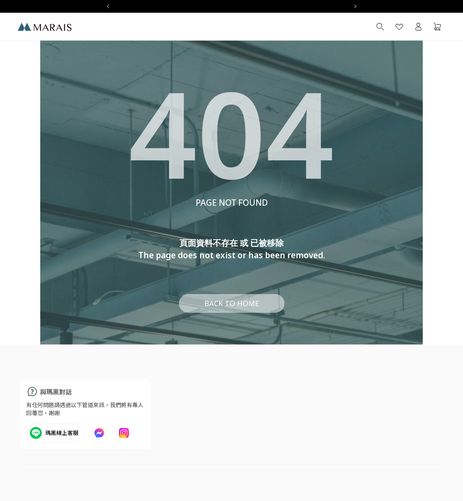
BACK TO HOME (231, 303)
